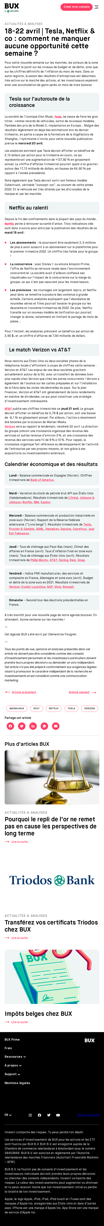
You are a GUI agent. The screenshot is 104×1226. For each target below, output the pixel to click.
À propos (11, 1065)
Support (11, 1074)
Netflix (27, 502)
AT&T (53, 560)
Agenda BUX (18, 709)
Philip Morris (39, 560)
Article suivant (79, 692)
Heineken (52, 529)
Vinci (57, 587)
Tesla (87, 524)
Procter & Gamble (21, 529)
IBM (36, 502)
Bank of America (42, 480)
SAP (50, 587)
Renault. (68, 587)
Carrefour (80, 529)
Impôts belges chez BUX (38, 1015)
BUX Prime (12, 1039)
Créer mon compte (77, 7)
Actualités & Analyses (24, 24)
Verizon (10, 426)
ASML (40, 529)
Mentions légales (17, 1083)
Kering (63, 560)
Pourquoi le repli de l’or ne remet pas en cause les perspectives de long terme (51, 828)
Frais (8, 1048)
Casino (45, 502)
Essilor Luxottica (33, 587)
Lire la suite (20, 843)
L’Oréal (73, 498)
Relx (73, 560)
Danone (66, 529)
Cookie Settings (88, 1115)
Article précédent (24, 692)
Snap (81, 560)
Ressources (13, 1056)
